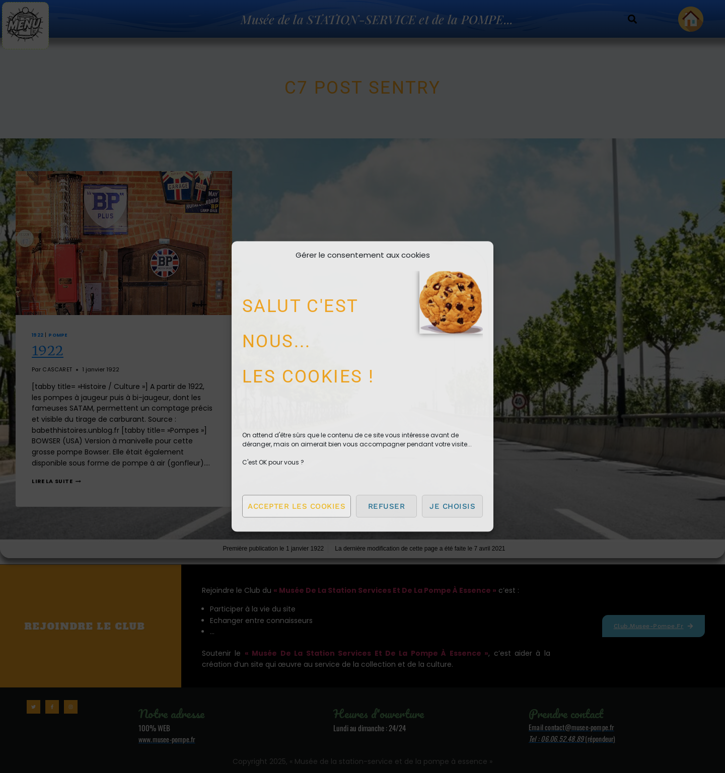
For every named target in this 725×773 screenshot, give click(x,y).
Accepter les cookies (296, 506)
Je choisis (452, 506)
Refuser (386, 506)
